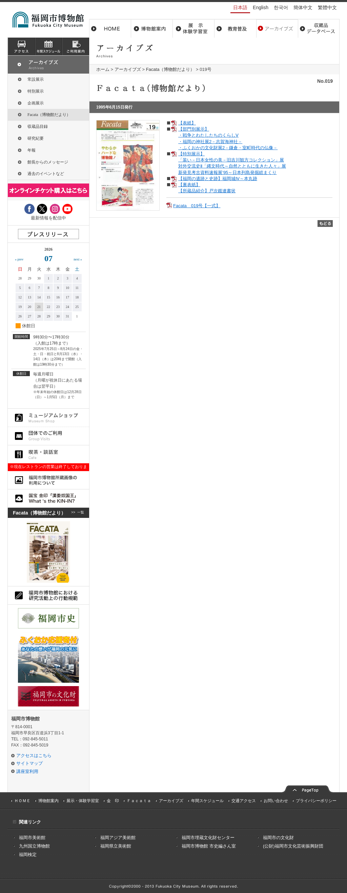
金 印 (113, 800)
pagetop (307, 788)
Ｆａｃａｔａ (139, 800)
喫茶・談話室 (48, 454)
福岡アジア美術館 (118, 837)
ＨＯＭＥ (22, 800)
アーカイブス (277, 28)
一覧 (80, 512)
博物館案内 (152, 28)
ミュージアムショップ (48, 418)
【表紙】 (187, 122)
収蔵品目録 (37, 126)
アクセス (21, 46)
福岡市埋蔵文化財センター (208, 837)
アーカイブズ (128, 69)
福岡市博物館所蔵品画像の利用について (48, 480)
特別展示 (35, 91)
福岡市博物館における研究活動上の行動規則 (48, 595)
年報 (31, 150)
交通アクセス (243, 800)
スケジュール (48, 46)
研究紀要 (35, 138)
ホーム (110, 28)
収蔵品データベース (319, 28)
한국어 (281, 7)
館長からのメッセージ (47, 162)
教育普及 (235, 28)
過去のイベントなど (45, 173)
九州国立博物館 (34, 846)
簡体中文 (302, 7)
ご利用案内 (75, 46)
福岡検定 (28, 854)
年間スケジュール (207, 800)
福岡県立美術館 (115, 846)
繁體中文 (327, 7)
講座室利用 (27, 771)
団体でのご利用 (48, 436)
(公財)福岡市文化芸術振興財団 (293, 846)
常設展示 (35, 79)
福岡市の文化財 (278, 837)
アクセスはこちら (34, 755)
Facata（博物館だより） (170, 69)
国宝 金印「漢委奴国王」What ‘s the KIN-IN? (48, 498)
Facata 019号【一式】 (196, 205)
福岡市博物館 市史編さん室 (209, 846)
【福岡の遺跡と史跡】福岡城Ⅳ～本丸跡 (217, 178)
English (260, 7)
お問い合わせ (276, 800)
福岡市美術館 (32, 837)
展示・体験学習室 (194, 28)
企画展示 (35, 103)
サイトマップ (29, 763)
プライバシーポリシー (316, 800)
